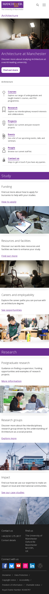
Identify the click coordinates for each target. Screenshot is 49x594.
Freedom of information (12, 585)
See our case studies (12, 492)
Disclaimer (6, 575)
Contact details (8, 540)
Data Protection (21, 575)
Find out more (9, 71)
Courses (12, 91)
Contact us (13, 158)
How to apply (8, 201)
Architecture (9, 15)
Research (12, 107)
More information (11, 381)
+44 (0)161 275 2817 (11, 536)
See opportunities (11, 310)
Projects (12, 121)
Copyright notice (9, 580)
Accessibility (24, 580)
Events (11, 134)
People (11, 147)
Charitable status (33, 585)
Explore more (9, 438)
